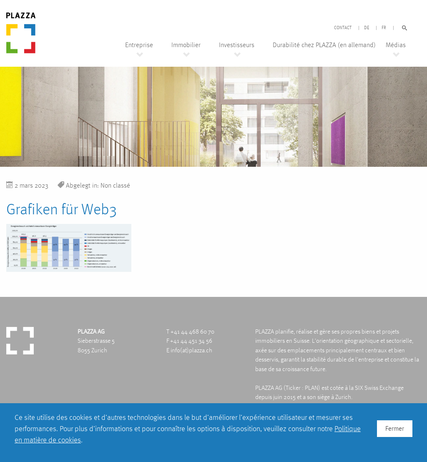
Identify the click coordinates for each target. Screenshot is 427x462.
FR (384, 28)
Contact (343, 28)
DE (366, 28)
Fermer (394, 428)
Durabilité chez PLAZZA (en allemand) (324, 45)
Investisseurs (236, 45)
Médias (396, 45)
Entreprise (139, 45)
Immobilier (186, 45)
